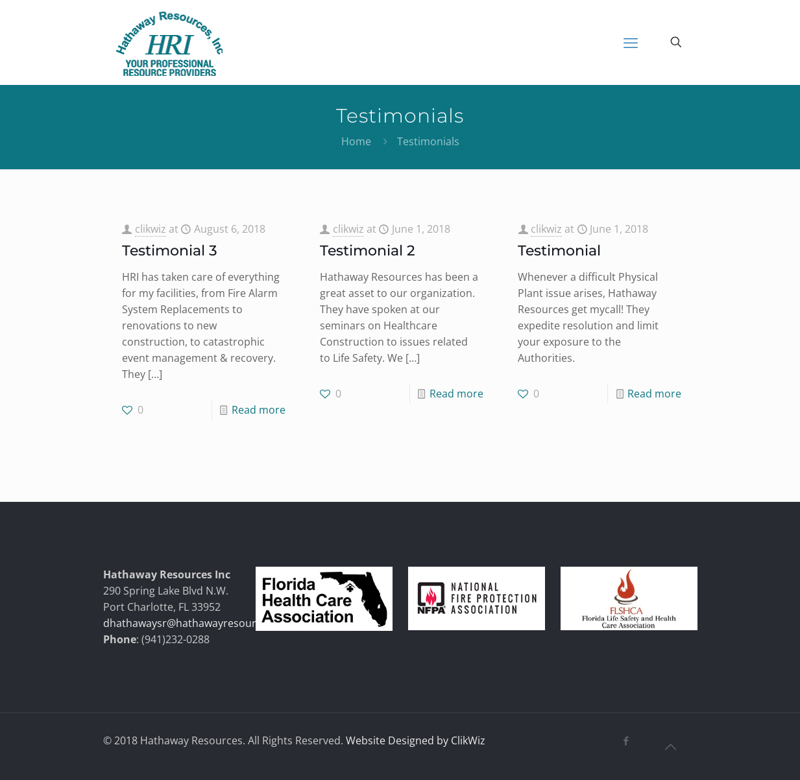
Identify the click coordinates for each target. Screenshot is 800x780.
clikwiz (150, 229)
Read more (258, 410)
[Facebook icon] (626, 740)
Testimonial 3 (169, 250)
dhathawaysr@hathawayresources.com (200, 623)
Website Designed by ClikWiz (415, 740)
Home (356, 141)
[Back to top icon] (670, 747)
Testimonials (428, 141)
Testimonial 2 (367, 250)
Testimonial (559, 250)
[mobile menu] (631, 42)
